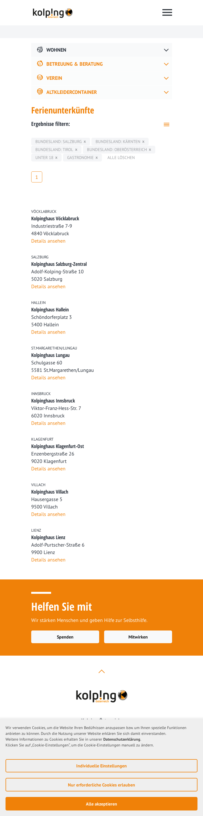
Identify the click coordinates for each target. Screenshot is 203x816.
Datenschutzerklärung (121, 739)
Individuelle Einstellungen (101, 766)
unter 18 (44, 157)
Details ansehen (48, 241)
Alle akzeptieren (101, 804)
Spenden (65, 637)
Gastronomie (80, 157)
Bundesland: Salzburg (58, 141)
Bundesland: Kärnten (118, 141)
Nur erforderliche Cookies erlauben (101, 785)
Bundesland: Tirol (54, 149)
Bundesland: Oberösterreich (117, 149)
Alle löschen (121, 157)
